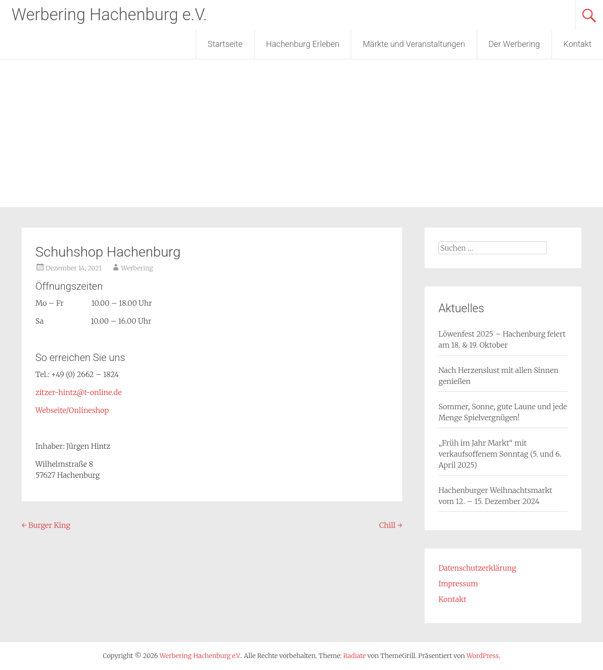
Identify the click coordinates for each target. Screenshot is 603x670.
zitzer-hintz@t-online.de (78, 392)
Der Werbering (514, 44)
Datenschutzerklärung (477, 568)
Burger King (46, 525)
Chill (390, 525)
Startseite (225, 44)
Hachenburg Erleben (303, 44)
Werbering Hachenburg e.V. (109, 14)
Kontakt (577, 44)
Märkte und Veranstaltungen (414, 44)
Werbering (137, 268)
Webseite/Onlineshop (72, 410)
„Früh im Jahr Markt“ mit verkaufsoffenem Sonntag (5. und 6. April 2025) (499, 454)
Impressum (458, 583)
